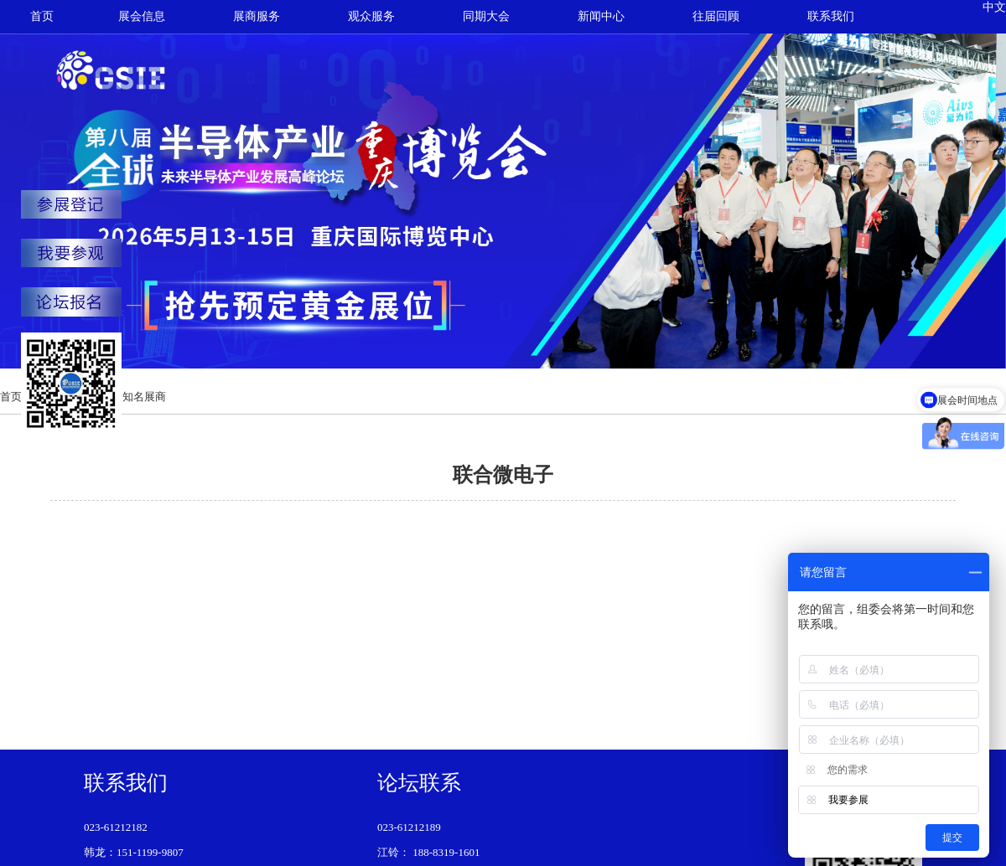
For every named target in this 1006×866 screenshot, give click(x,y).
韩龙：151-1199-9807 (134, 852)
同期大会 (486, 16)
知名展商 (144, 396)
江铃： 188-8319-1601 (428, 852)
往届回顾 (715, 16)
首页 (42, 16)
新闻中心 (601, 16)
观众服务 (371, 16)
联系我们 (830, 16)
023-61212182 (116, 827)
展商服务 (256, 16)
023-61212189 (409, 827)
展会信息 (141, 16)
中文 (994, 7)
